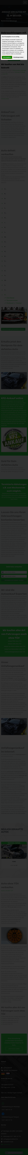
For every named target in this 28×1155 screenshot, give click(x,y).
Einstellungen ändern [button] (18, 57)
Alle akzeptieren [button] (7, 57)
